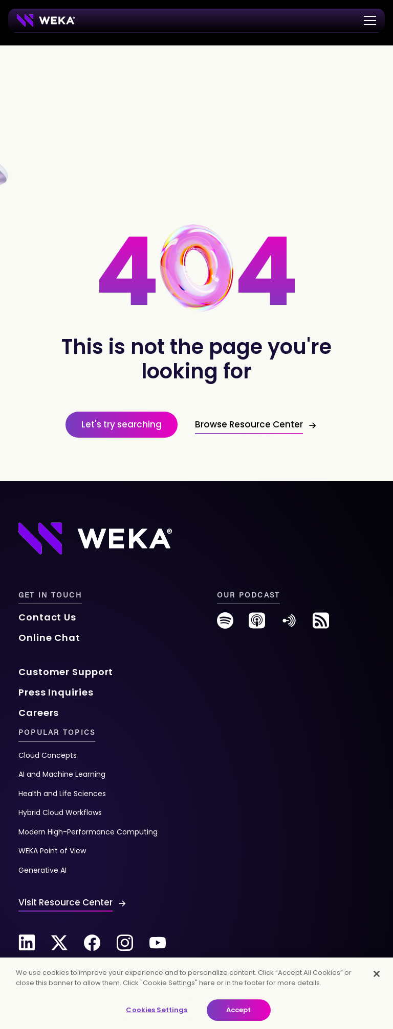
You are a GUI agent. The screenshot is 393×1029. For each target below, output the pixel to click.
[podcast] (257, 624)
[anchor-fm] (289, 624)
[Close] (376, 974)
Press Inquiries (56, 692)
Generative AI (42, 870)
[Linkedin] (26, 943)
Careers (38, 712)
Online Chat (49, 637)
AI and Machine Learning (61, 774)
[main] (196, 993)
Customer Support (65, 671)
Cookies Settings (156, 1010)
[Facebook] (92, 943)
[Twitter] (59, 943)
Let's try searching (121, 424)
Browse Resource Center (249, 424)
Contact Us (47, 617)
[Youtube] (157, 943)
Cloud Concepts (47, 755)
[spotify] (225, 624)
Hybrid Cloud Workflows (60, 812)
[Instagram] (125, 943)
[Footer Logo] (95, 538)
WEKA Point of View (52, 851)
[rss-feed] (321, 624)
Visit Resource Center (65, 902)
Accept (238, 1010)
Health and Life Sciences (62, 793)
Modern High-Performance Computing (88, 832)
